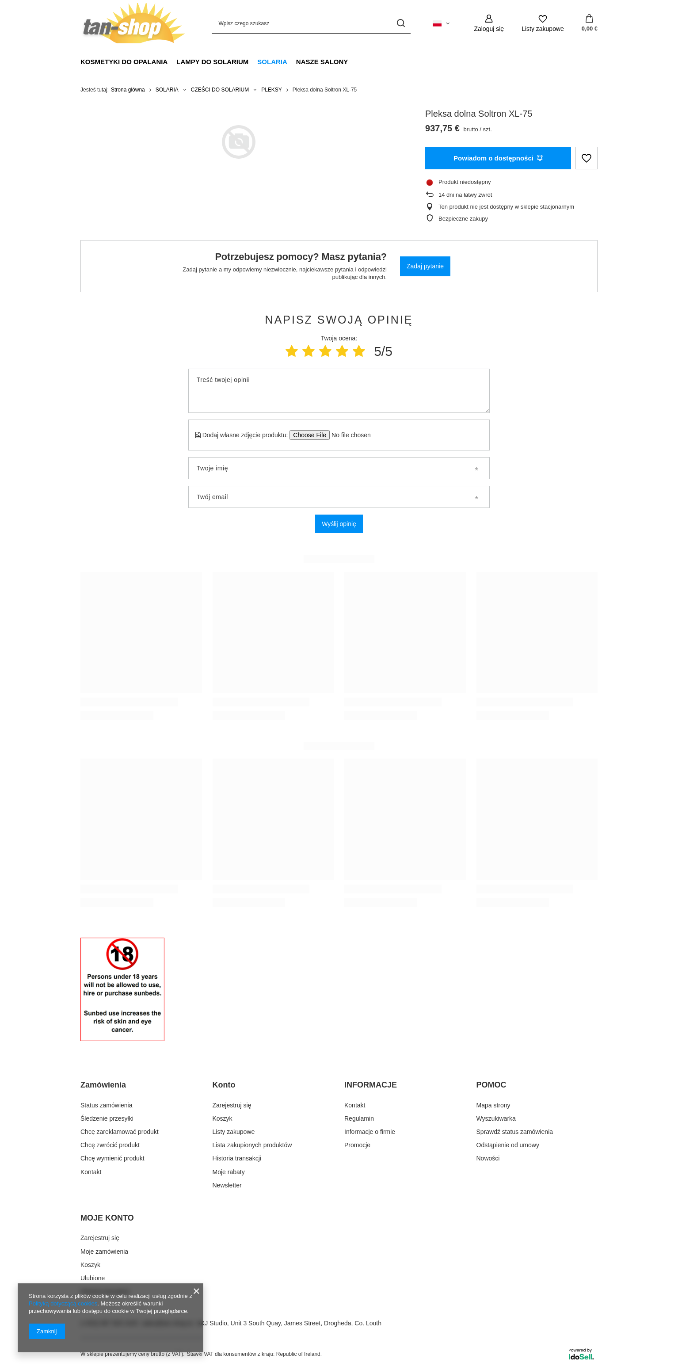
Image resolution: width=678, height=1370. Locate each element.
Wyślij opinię (339, 523)
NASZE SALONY (322, 61)
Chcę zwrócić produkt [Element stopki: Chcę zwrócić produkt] (110, 1145)
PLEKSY (271, 90)
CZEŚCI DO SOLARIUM (220, 90)
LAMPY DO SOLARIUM (212, 61)
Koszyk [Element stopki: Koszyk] (222, 1118)
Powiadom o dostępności (498, 158)
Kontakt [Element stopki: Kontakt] (90, 1171)
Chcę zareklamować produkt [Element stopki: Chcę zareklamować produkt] (119, 1131)
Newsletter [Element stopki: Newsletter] (227, 1185)
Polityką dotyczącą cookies (63, 1303)
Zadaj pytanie (425, 266)
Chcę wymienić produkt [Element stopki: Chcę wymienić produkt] (112, 1158)
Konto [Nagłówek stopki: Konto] (224, 1084)
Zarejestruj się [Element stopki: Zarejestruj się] (232, 1105)
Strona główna (128, 90)
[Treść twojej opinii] (339, 391)
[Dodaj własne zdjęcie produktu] (348, 435)
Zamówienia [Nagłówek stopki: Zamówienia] (103, 1084)
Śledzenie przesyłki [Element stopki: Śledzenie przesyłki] (106, 1118)
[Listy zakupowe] (543, 23)
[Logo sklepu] (132, 23)
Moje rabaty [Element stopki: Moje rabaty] (229, 1171)
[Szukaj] (401, 23)
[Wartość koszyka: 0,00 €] (590, 23)
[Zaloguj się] (489, 23)
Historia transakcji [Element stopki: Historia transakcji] (237, 1158)
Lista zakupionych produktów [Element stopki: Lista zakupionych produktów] (252, 1145)
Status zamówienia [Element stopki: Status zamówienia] (106, 1105)
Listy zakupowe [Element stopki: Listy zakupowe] (234, 1131)
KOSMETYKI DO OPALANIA (124, 61)
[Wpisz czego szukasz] (311, 23)
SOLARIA (272, 61)
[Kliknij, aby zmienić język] (441, 23)
